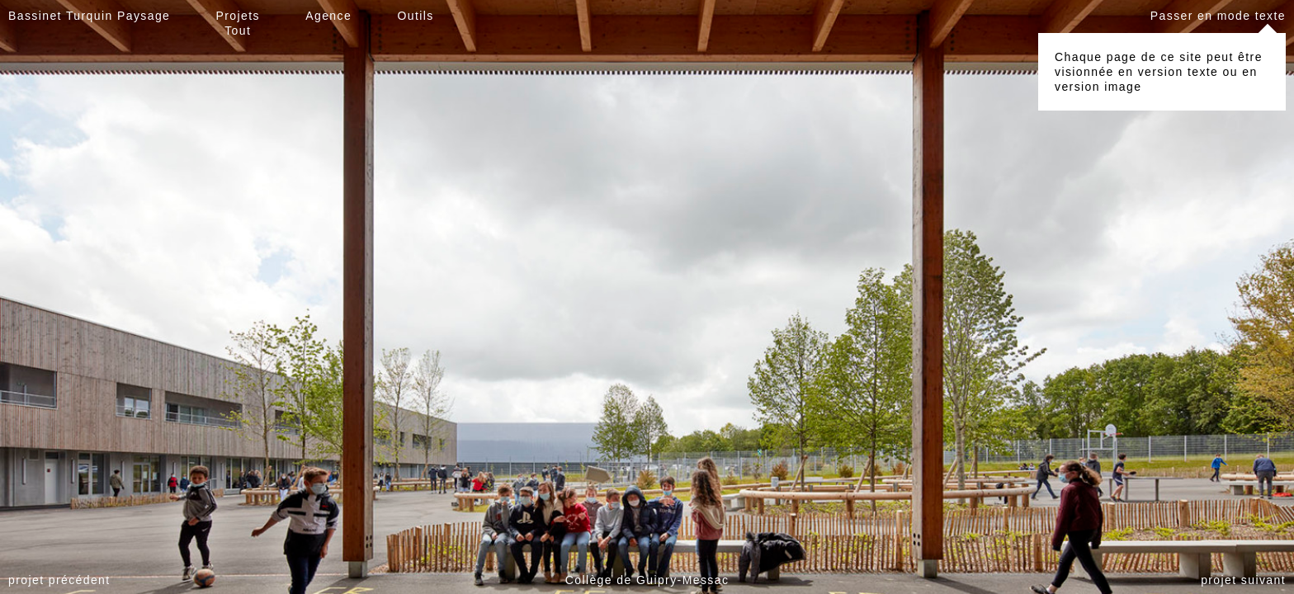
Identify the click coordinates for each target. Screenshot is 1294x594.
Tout (237, 30)
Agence (328, 15)
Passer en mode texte (1218, 15)
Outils (415, 15)
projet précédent (59, 580)
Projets (238, 15)
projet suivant (1243, 580)
